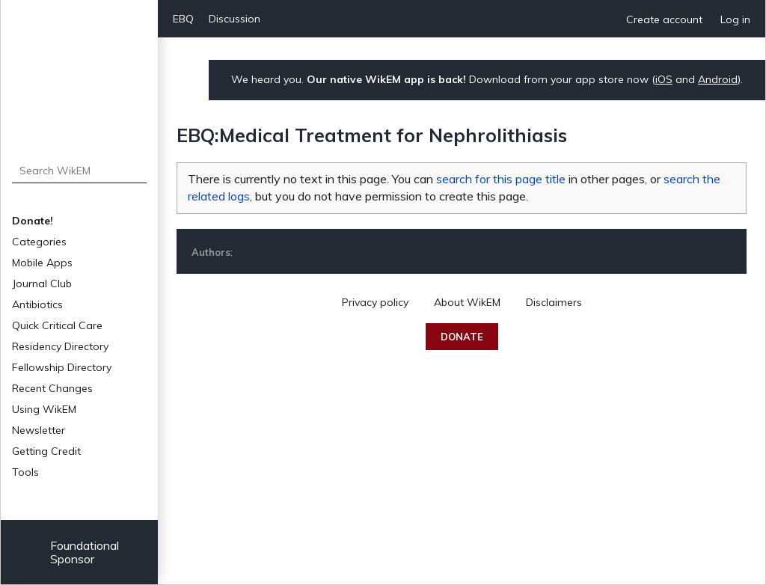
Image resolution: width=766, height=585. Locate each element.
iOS (663, 79)
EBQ (183, 18)
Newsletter (38, 430)
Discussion (234, 18)
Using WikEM (44, 409)
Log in (735, 19)
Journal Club (42, 283)
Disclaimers (554, 302)
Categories (39, 241)
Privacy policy (375, 302)
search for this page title (501, 178)
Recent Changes (52, 388)
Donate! (32, 220)
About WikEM (467, 302)
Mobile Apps (42, 262)
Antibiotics (37, 304)
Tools (25, 472)
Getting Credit (46, 451)
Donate (462, 337)
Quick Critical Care (57, 325)
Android (718, 79)
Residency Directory (60, 346)
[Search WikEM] (79, 170)
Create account (664, 19)
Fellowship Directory (61, 367)
